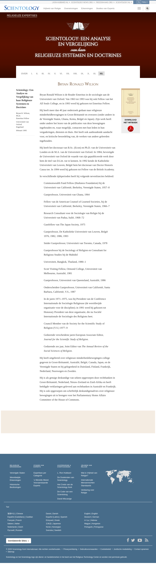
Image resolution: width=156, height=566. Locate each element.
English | (91, 514)
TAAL (141, 2)
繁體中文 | (15, 514)
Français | (15, 520)
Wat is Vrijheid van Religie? (89, 474)
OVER (24, 73)
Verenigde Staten (17, 473)
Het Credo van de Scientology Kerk (65, 485)
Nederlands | (15, 527)
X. (88, 73)
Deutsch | (91, 517)
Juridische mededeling (123, 549)
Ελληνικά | (53, 520)
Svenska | (53, 530)
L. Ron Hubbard (64, 473)
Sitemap (11, 552)
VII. (68, 73)
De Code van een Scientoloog (65, 493)
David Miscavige (64, 499)
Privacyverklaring (70, 549)
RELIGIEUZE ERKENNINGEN (15, 466)
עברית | (90, 520)
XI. (94, 73)
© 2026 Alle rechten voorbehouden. (33, 549)
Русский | (15, 530)
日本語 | (53, 524)
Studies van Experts (105, 8)
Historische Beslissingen (15, 485)
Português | (93, 527)
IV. (49, 73)
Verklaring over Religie (87, 491)
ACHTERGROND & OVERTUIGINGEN (64, 466)
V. (55, 73)
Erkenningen (87, 8)
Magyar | (92, 524)
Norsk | (53, 527)
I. (31, 73)
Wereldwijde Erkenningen (15, 478)
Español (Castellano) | (20, 517)
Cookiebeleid (105, 549)
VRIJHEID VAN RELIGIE (86, 466)
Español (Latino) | (56, 517)
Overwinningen (71, 8)
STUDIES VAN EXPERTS (39, 466)
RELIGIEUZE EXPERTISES (22, 15)
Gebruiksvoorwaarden (89, 549)
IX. (82, 73)
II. (37, 73)
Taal (7, 507)
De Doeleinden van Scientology (65, 478)
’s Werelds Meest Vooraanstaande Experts (41, 483)
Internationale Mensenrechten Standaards (88, 483)
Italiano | (14, 524)
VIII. (75, 73)
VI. (61, 73)
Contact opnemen (141, 549)
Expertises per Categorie (40, 474)
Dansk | (52, 514)
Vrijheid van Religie (52, 8)
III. (43, 73)
